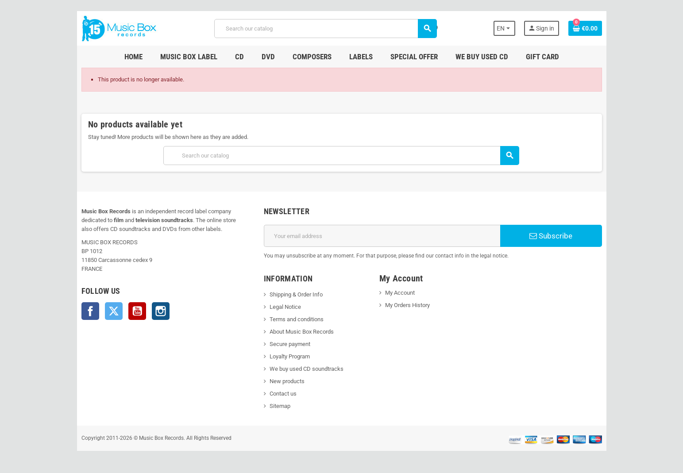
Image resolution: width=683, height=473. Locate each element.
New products (286, 381)
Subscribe (551, 235)
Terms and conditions (296, 319)
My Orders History (407, 305)
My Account (400, 292)
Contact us (282, 393)
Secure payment (289, 344)
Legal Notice (285, 307)
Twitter (113, 311)
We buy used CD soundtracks (306, 368)
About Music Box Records (301, 331)
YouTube (136, 311)
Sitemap (279, 406)
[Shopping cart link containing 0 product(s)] (586, 28)
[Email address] (382, 236)
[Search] (325, 28)
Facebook (89, 311)
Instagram (160, 311)
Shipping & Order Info (295, 294)
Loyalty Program (289, 356)
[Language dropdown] (505, 28)
